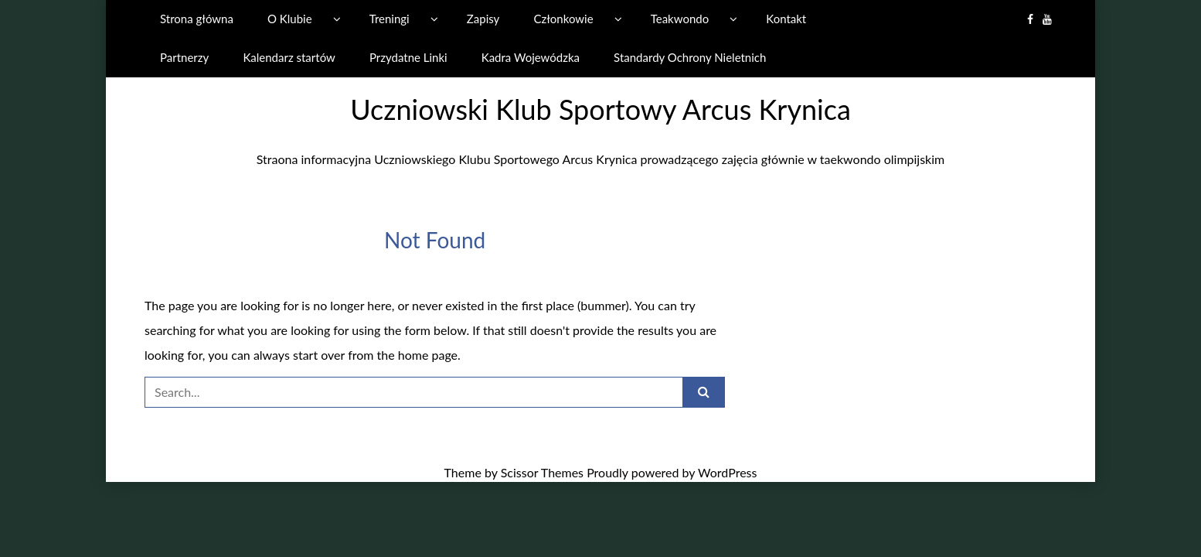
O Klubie (289, 19)
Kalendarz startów (289, 57)
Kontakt (786, 19)
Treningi (389, 19)
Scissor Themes (542, 472)
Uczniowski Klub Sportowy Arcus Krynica (600, 109)
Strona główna (196, 19)
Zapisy (483, 19)
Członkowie (563, 19)
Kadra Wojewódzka (530, 57)
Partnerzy (184, 57)
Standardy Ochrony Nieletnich (690, 57)
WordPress (727, 472)
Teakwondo (680, 19)
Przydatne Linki (408, 57)
